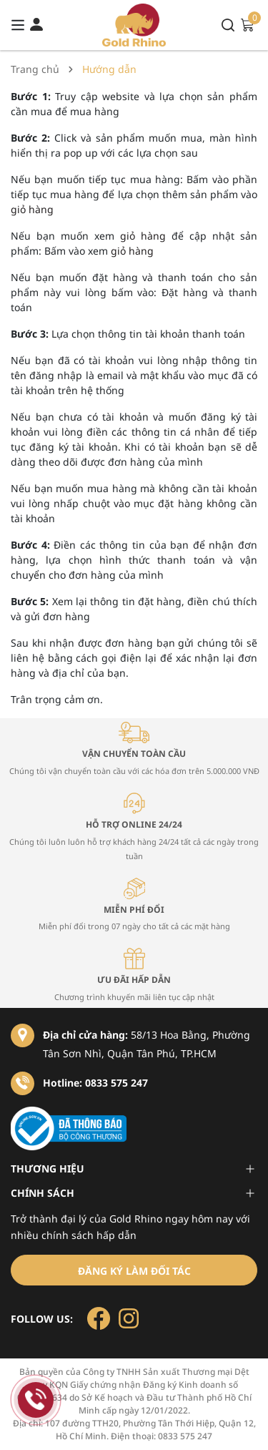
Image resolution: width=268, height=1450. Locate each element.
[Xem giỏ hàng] (247, 24)
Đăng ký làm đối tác (134, 1271)
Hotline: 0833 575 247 (95, 1082)
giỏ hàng (32, 209)
